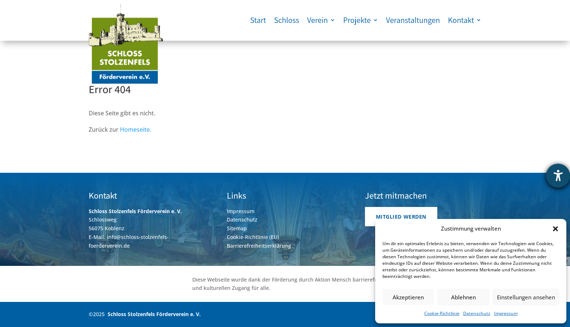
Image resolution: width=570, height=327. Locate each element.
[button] (555, 228)
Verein (317, 20)
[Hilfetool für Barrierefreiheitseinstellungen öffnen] (558, 176)
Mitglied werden (401, 216)
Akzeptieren (408, 297)
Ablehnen (463, 297)
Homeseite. (135, 129)
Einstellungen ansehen (526, 297)
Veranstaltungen (413, 20)
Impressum (506, 313)
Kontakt (461, 20)
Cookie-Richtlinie (441, 313)
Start (258, 20)
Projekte (357, 20)
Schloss (286, 20)
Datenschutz (476, 313)
